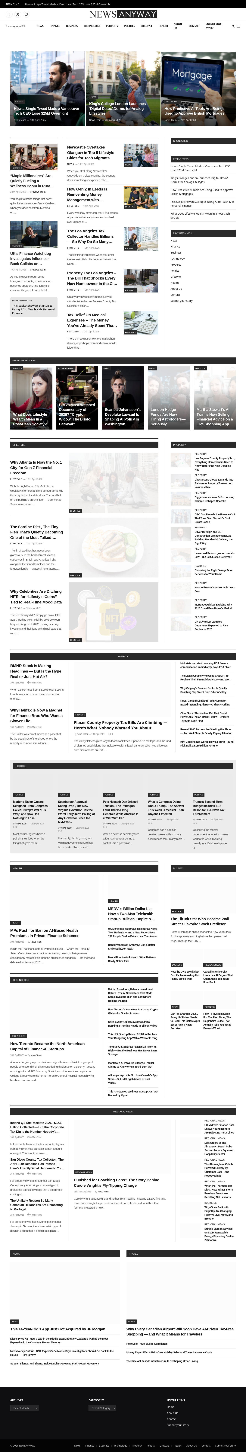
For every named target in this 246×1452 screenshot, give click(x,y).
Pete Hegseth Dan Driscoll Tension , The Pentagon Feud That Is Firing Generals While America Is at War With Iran (120, 810)
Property (112, 26)
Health (163, 26)
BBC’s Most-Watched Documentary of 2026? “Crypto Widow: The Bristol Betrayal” (77, 414)
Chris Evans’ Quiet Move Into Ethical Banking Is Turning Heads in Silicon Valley (132, 1023)
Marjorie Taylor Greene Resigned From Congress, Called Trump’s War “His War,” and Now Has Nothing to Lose (30, 810)
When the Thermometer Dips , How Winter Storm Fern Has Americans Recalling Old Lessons (218, 1191)
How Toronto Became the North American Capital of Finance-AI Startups (47, 1046)
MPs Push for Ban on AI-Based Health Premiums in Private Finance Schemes (44, 933)
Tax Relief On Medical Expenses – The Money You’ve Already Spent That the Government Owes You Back (91, 320)
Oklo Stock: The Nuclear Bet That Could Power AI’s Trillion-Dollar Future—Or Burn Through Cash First (204, 717)
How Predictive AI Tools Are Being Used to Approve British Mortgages (194, 111)
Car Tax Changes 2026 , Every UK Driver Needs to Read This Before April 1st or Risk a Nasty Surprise (185, 1021)
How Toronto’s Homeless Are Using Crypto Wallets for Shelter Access (133, 1011)
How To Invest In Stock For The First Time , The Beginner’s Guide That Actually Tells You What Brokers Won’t (217, 1021)
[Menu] (238, 26)
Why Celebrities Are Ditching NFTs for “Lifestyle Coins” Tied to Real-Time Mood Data (36, 596)
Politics (129, 26)
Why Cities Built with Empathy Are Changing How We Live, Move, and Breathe (218, 1213)
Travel (133, 1253)
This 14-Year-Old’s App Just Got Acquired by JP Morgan (57, 1329)
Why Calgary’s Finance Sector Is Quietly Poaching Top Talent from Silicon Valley (203, 690)
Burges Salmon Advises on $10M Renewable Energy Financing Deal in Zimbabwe (219, 1234)
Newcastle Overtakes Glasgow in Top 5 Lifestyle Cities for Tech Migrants (90, 152)
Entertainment (66, 368)
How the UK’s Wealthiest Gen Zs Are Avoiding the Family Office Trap (185, 975)
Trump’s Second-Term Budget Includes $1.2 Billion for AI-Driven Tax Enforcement (208, 808)
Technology (92, 26)
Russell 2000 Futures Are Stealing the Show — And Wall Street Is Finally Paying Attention (206, 731)
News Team (20, 120)
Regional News (213, 965)
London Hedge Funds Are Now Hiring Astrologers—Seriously (168, 417)
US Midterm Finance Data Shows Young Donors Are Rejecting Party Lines (219, 1129)
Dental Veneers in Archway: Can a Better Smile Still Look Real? (131, 946)
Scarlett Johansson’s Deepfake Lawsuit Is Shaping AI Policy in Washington (123, 417)
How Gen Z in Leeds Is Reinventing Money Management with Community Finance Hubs (90, 195)
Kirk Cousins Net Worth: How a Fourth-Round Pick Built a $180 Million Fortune (207, 743)
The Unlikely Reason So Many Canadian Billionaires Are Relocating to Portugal (36, 1205)
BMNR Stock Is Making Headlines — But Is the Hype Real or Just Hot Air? (35, 671)
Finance (54, 26)
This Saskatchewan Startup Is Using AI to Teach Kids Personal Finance (33, 309)
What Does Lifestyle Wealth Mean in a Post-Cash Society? (30, 419)
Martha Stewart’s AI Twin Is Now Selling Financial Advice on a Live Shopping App (215, 417)
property (179, 444)
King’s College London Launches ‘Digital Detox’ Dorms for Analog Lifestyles (117, 108)
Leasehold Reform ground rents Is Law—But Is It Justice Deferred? (215, 555)
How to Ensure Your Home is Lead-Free (215, 589)
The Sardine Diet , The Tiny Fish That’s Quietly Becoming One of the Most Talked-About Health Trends (36, 532)
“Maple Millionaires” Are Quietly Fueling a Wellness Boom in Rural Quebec (30, 181)
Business (71, 26)
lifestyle (19, 444)
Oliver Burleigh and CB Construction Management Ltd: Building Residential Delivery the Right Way (213, 537)
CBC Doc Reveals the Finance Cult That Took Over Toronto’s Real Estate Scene (215, 518)
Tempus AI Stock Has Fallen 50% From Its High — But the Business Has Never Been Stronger (132, 1050)
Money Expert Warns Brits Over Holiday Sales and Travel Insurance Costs (169, 1352)
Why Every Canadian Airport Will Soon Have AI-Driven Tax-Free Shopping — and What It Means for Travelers (180, 1331)
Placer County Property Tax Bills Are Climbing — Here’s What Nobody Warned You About (120, 725)
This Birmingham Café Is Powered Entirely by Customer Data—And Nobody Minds (218, 1170)
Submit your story (214, 26)
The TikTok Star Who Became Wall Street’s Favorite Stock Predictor (200, 921)
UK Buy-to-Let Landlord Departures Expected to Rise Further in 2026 (211, 625)
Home (170, 1407)
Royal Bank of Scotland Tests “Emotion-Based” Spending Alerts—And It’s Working (205, 702)
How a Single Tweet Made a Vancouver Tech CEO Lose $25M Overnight (68, 4)
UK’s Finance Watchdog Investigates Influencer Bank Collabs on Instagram (30, 259)
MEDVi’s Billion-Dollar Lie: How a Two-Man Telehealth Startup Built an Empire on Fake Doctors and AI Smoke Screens (131, 914)
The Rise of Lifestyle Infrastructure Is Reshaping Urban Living (162, 1361)
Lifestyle (146, 26)
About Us (178, 26)
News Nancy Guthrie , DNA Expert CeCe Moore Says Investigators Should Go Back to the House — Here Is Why (62, 1353)
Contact (194, 26)
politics (21, 766)
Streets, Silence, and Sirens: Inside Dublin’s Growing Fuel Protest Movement (54, 1363)
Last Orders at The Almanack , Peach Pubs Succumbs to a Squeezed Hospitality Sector (219, 1148)
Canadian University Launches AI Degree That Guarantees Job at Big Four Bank (218, 977)
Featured (17, 246)
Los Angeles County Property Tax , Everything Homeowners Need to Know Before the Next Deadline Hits (215, 464)
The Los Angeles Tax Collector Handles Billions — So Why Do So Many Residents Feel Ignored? (90, 237)
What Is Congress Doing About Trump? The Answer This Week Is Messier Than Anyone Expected (166, 808)
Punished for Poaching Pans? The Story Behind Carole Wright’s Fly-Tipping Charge (116, 1183)
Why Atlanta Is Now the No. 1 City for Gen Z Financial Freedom (36, 467)
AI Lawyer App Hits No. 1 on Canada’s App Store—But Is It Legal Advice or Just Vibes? (132, 1079)
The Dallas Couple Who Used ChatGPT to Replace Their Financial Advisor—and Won (205, 677)
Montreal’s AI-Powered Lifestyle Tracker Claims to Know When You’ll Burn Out (131, 1064)
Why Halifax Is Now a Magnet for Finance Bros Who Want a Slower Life (36, 715)
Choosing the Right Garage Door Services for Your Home (214, 572)
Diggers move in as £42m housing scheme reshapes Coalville (214, 499)
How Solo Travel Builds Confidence (146, 1343)
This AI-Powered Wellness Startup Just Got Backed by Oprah (133, 1093)
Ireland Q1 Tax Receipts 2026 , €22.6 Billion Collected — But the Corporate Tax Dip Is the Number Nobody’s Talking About (37, 1127)
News (39, 26)
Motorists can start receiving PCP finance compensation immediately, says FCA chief (205, 665)
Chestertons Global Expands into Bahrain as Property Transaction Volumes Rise (214, 483)
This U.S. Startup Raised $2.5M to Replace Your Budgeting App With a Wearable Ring (132, 1036)
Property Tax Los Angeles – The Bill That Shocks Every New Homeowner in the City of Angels (92, 278)
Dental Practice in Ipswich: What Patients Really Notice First (132, 959)
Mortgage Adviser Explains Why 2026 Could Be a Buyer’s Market (213, 606)
